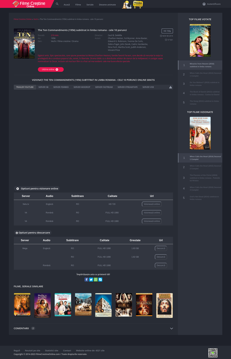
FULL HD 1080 (112, 213)
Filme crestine (64, 41)
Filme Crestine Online (23, 19)
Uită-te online (50, 69)
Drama (75, 41)
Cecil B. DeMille (115, 35)
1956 (53, 38)
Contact (67, 350)
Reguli (17, 350)
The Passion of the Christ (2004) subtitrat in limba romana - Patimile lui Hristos (205, 175)
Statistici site (51, 350)
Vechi (35, 19)
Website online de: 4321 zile (90, 350)
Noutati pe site (32, 350)
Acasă (67, 4)
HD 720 (112, 204)
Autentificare (211, 4)
